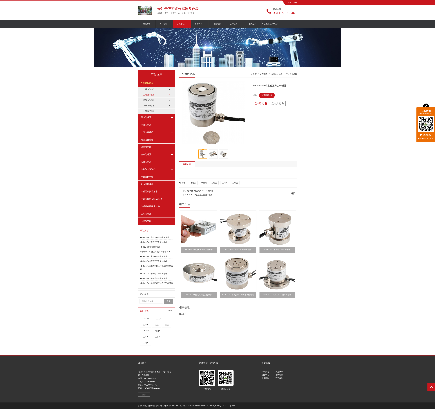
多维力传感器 (147, 83)
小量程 (204, 183)
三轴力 (157, 337)
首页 (255, 74)
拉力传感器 (146, 125)
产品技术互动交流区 (270, 24)
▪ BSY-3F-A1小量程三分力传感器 (153, 256)
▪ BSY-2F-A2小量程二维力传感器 (153, 274)
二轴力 (145, 343)
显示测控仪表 (147, 184)
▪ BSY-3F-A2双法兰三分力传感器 (153, 242)
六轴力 (158, 331)
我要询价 (266, 95)
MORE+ (171, 311)
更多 (144, 394)
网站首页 (146, 24)
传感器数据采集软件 (150, 206)
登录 (289, 2)
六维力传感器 (156, 111)
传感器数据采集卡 (149, 191)
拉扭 (157, 325)
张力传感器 (146, 162)
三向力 (145, 337)
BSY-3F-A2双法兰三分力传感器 (200, 191)
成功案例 (217, 24)
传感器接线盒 (147, 177)
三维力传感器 (156, 94)
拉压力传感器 (147, 132)
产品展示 (182, 24)
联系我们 (252, 24)
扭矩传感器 (146, 154)
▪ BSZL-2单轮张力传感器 (150, 247)
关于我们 (164, 24)
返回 (293, 193)
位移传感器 (146, 214)
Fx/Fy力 (146, 319)
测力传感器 (146, 117)
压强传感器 (146, 221)
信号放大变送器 (148, 169)
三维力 (214, 183)
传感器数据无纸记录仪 (151, 199)
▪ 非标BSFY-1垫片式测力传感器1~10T (156, 252)
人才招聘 (235, 24)
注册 (295, 2)
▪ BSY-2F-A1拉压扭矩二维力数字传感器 (156, 283)
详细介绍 (187, 164)
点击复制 (277, 103)
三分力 (145, 325)
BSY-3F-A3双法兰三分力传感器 (199, 195)
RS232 (146, 331)
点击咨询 (260, 103)
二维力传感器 (156, 89)
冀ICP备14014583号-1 (188, 406)
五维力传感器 (156, 105)
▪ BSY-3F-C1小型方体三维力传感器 (154, 237)
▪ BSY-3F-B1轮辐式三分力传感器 (153, 278)
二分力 (158, 319)
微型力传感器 (147, 140)
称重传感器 (146, 147)
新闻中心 (200, 24)
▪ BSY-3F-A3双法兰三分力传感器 (153, 261)
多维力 (193, 183)
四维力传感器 (156, 100)
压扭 (167, 325)
